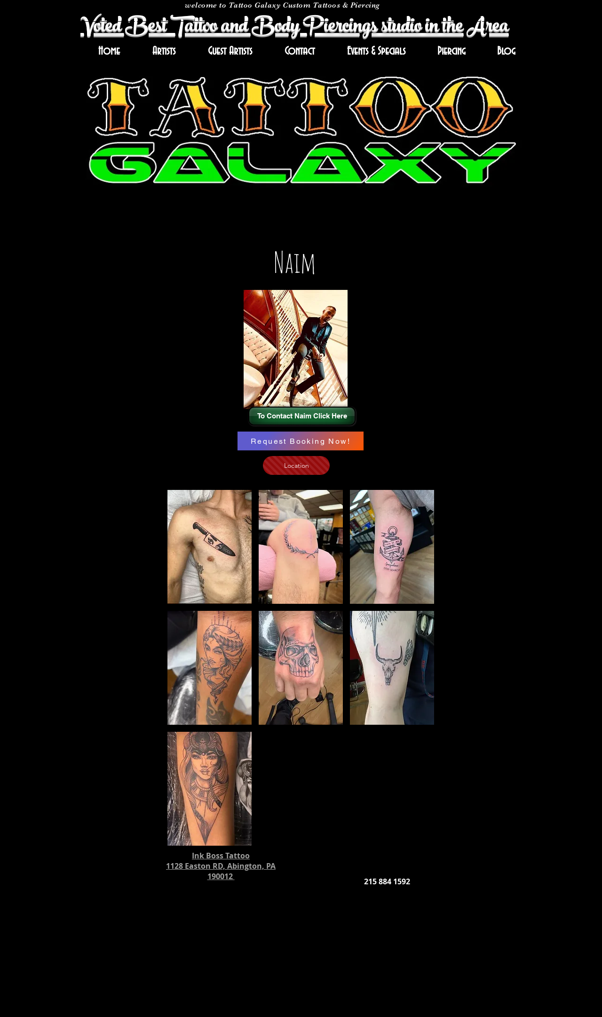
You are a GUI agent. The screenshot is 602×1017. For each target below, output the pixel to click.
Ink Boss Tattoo (221, 855)
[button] (209, 547)
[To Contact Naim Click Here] (302, 416)
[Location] (296, 465)
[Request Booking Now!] (301, 441)
